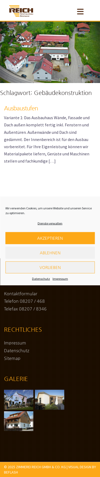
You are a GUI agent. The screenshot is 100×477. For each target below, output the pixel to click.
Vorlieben (50, 271)
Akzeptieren (50, 242)
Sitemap (12, 358)
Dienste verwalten (50, 228)
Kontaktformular (20, 293)
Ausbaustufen (21, 108)
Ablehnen (50, 257)
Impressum (60, 283)
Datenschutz (41, 283)
